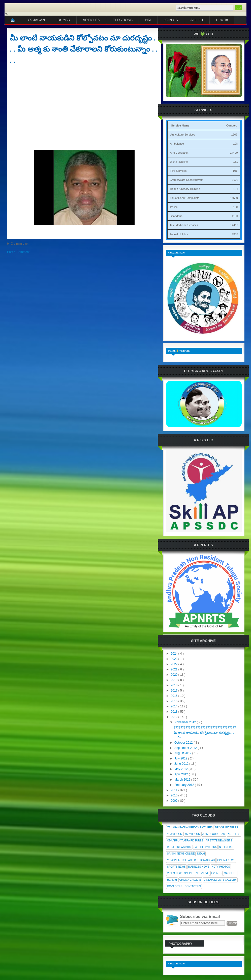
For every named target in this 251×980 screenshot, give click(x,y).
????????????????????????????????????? (205, 727)
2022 (174, 664)
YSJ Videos (174, 834)
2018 (174, 685)
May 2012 (181, 769)
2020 (174, 674)
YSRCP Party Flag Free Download (191, 860)
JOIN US (171, 20)
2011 (174, 790)
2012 (174, 717)
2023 (174, 659)
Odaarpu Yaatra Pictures (185, 840)
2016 (174, 696)
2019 (174, 680)
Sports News (176, 866)
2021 (174, 669)
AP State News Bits (219, 840)
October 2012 (184, 742)
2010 (174, 795)
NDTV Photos (221, 866)
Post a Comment (18, 252)
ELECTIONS (123, 20)
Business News (198, 866)
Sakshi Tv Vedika (205, 847)
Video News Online (180, 873)
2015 (174, 701)
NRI (148, 20)
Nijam (201, 853)
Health (172, 879)
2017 (174, 690)
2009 (174, 800)
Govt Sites (174, 886)
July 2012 (181, 758)
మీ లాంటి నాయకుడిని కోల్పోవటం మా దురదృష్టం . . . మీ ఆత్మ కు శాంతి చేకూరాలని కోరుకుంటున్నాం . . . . (84, 49)
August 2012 (183, 753)
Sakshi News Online (181, 853)
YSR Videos (192, 834)
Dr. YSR (63, 20)
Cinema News (226, 860)
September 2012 (186, 748)
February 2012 (184, 785)
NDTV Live (202, 873)
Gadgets (230, 873)
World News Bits (179, 847)
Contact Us (193, 886)
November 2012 (185, 722)
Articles (234, 834)
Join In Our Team (213, 834)
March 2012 (182, 779)
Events (216, 873)
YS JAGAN (36, 20)
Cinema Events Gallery (220, 879)
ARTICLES (91, 20)
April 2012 (181, 774)
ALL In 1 (197, 20)
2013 (174, 711)
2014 (174, 706)
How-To (222, 20)
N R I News (226, 847)
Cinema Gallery (190, 879)
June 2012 (181, 763)
